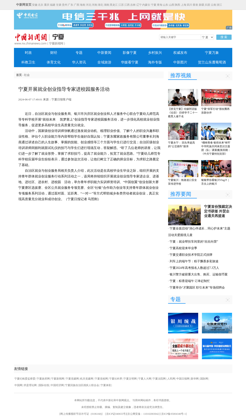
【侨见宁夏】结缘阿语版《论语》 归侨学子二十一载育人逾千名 (183, 112)
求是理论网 (30, 385)
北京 (40, 4)
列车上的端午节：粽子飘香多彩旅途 (194, 261)
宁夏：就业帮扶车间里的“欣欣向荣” (194, 241)
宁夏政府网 (43, 378)
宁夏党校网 (101, 378)
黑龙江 (114, 4)
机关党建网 (86, 378)
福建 (52, 4)
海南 (82, 4)
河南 (94, 4)
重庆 (46, 4)
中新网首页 (23, 4)
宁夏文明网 (130, 378)
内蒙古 (146, 4)
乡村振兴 (155, 52)
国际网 (204, 378)
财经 (53, 52)
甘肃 (58, 4)
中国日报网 (182, 378)
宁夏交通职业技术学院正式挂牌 (191, 254)
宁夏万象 (212, 52)
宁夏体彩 (106, 385)
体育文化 (54, 62)
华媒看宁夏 (129, 62)
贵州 (64, 4)
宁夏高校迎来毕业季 (183, 248)
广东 (70, 4)
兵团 (207, 4)
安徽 (34, 4)
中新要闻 (104, 52)
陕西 (177, 4)
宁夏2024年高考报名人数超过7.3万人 (194, 268)
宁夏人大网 (144, 378)
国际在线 (44, 385)
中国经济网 (57, 385)
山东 (165, 4)
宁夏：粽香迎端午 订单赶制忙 (190, 281)
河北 (88, 4)
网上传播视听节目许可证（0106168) (81, 413)
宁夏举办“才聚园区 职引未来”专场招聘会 (197, 287)
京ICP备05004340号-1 (173, 413)
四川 (189, 4)
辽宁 (139, 4)
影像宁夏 (130, 52)
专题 (79, 52)
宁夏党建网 (72, 378)
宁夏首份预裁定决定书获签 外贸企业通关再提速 (218, 211)
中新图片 (180, 62)
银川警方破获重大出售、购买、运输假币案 (199, 274)
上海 (183, 4)
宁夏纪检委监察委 (24, 378)
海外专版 (155, 62)
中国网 (18, 385)
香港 (195, 4)
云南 (213, 4)
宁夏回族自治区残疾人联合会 (82, 385)
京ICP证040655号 (116, 413)
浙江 (219, 4)
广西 (76, 4)
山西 (171, 4)
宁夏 (153, 4)
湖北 (100, 4)
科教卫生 (28, 62)
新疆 (201, 4)
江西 (127, 4)
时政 (28, 52)
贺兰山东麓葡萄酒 (212, 62)
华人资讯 (79, 62)
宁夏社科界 (115, 378)
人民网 (171, 378)
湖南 (106, 4)
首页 (19, 75)
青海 (159, 4)
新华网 (195, 378)
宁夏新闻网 (57, 378)
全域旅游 (104, 62)
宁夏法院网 (159, 378)
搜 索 (223, 37)
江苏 (121, 4)
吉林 (133, 4)
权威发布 (180, 52)
